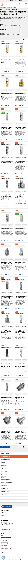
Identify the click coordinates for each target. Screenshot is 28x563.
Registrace (16, 0)
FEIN (1, 9)
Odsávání (3, 497)
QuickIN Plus (2, 27)
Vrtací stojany (3, 468)
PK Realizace (14, 7)
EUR (12, 0)
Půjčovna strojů (4, 540)
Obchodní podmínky (10, 559)
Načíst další (5, 446)
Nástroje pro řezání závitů (5, 479)
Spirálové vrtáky (4, 471)
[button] (20, 4)
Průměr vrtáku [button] (3, 29)
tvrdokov (2, 35)
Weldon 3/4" (10, 27)
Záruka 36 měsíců (4, 545)
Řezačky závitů (3, 466)
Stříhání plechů (4, 494)
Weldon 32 (18, 27)
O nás (2, 550)
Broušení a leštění (5, 491)
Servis (2, 535)
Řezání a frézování (5, 488)
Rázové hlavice (3, 476)
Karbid (18, 34)
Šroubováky (3, 462)
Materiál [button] (2, 33)
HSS (13, 34)
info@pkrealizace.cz (4, 520)
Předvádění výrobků (4, 542)
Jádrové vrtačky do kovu (5, 459)
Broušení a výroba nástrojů (6, 537)
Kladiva (2, 463)
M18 (1, 25)
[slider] (8, 31)
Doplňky (3, 501)
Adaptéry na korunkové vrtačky (6, 482)
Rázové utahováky (4, 465)
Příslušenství (9, 22)
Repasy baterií (3, 538)
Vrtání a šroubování (7, 9)
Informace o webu (18, 559)
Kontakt (25, 0)
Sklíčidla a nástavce (4, 477)
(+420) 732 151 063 (4, 516)
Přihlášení (21, 0)
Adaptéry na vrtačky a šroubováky (7, 480)
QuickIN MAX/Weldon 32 (15, 25)
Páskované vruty (4, 474)
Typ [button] (1, 20)
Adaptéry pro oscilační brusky (6, 483)
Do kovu (1, 22)
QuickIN (6, 25)
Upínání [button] (1, 24)
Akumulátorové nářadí (6, 453)
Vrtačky (2, 460)
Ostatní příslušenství (4, 485)
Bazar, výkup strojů (4, 543)
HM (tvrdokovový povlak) (4, 34)
